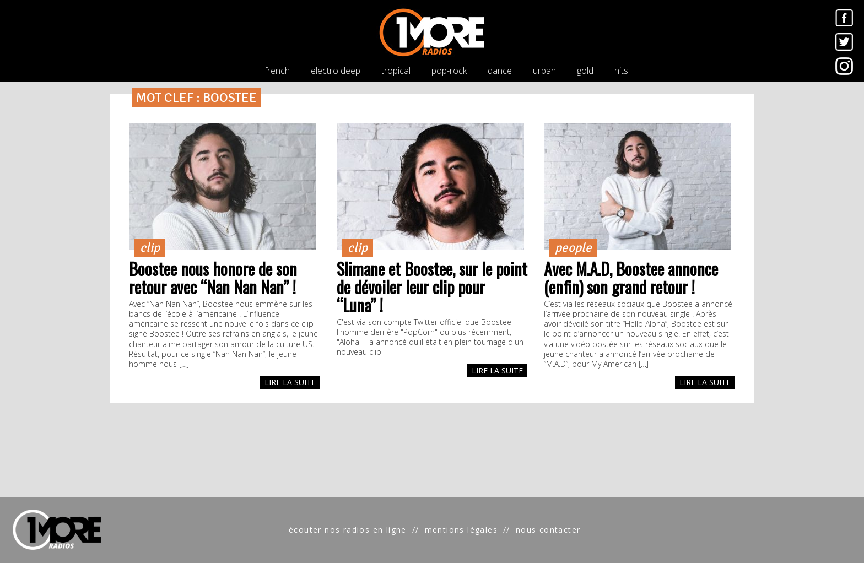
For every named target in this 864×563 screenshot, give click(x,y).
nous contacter (548, 529)
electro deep (335, 70)
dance (500, 70)
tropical (396, 70)
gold (585, 70)
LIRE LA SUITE (290, 382)
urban (544, 70)
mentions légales (461, 529)
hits (621, 70)
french (277, 70)
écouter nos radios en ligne (348, 529)
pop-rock (449, 70)
